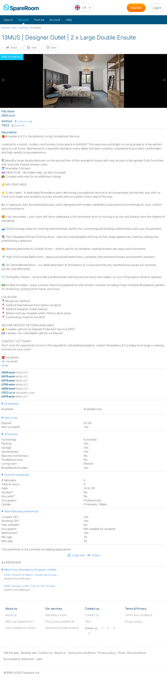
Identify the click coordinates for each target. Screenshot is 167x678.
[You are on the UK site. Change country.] (83, 7)
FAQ (87, 621)
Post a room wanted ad (59, 621)
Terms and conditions (138, 615)
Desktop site (28, 652)
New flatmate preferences (21, 511)
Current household (16, 474)
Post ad (39, 20)
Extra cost (10, 417)
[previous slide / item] (3, 80)
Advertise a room (56, 615)
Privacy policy (134, 621)
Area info (18, 125)
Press (121, 652)
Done (4, 365)
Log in (157, 8)
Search (8, 20)
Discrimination (136, 652)
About (11, 615)
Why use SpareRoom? (19, 621)
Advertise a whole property (62, 628)
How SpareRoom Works (20, 628)
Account (54, 20)
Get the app (11, 652)
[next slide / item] (163, 80)
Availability (11, 403)
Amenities (11, 434)
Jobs (39, 659)
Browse (24, 20)
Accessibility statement (19, 659)
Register (136, 8)
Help (69, 20)
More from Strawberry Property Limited (30, 569)
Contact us (92, 615)
